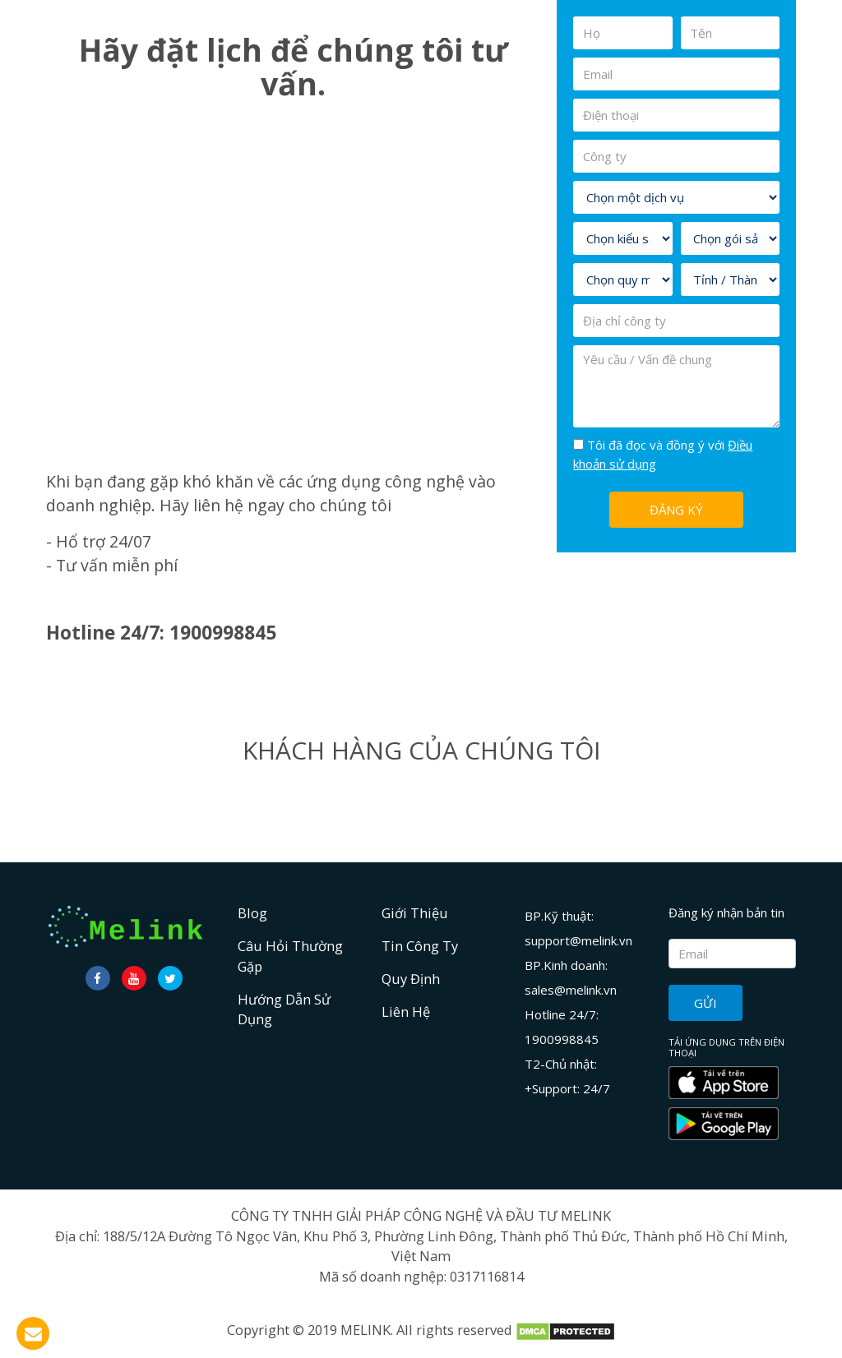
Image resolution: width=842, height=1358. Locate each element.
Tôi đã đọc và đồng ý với (662, 454)
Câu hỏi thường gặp (290, 956)
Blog (252, 912)
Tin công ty (420, 945)
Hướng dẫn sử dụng (284, 1009)
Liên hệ (406, 1011)
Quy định (411, 978)
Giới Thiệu (415, 912)
